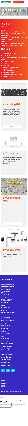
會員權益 (3, 385)
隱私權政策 (3, 382)
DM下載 (12, 126)
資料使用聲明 (3, 383)
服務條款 (3, 380)
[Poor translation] (5, 402)
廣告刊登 (3, 386)
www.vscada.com (5, 26)
